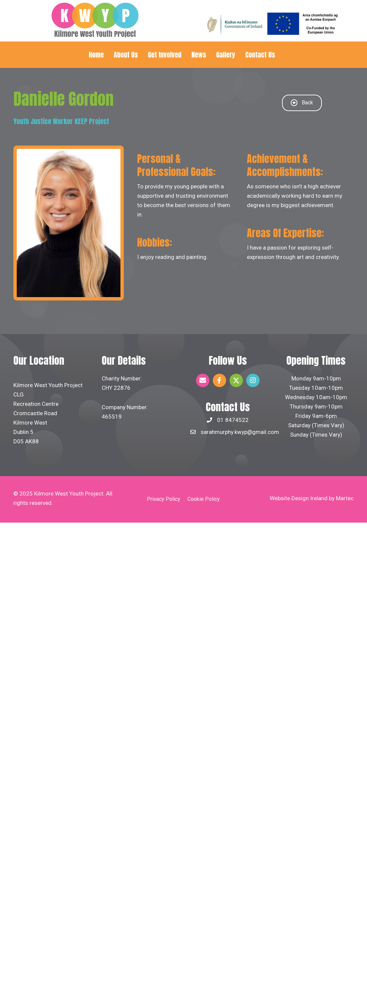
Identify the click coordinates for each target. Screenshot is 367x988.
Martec (345, 498)
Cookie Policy (203, 499)
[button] (202, 380)
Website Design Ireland (299, 498)
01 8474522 (233, 420)
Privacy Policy (163, 499)
